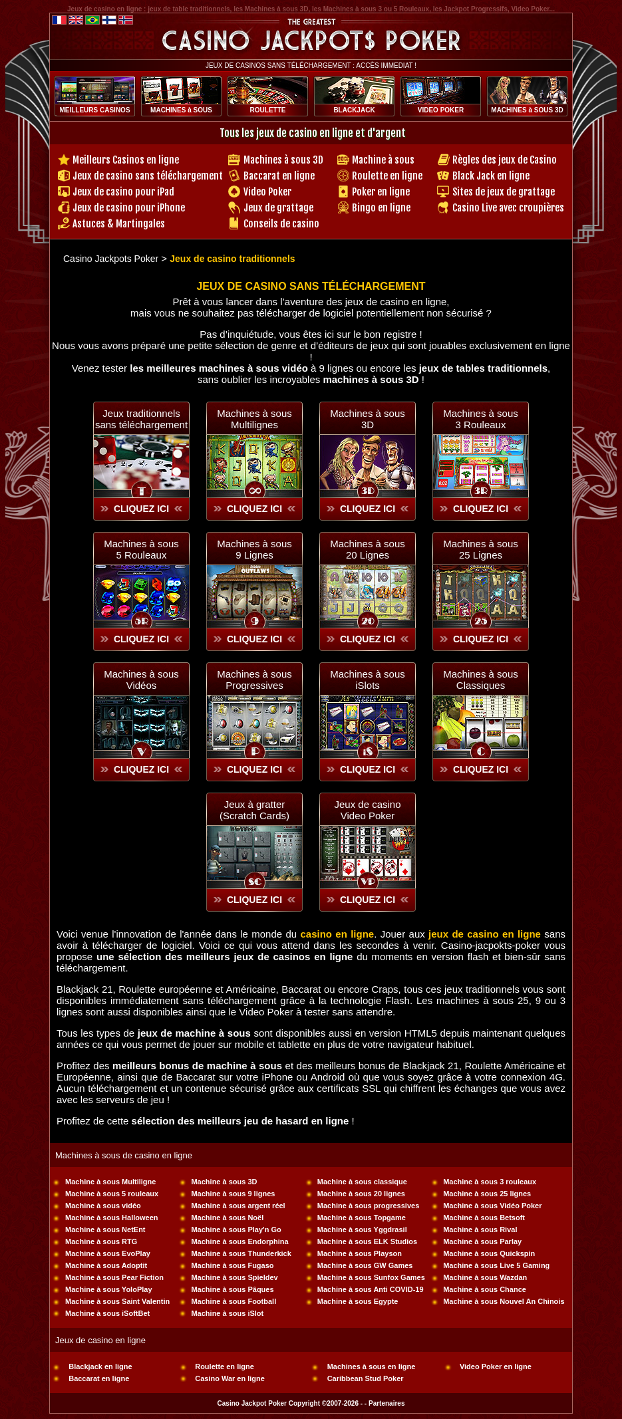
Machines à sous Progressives (254, 679)
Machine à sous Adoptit (106, 1265)
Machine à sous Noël (227, 1218)
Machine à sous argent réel (238, 1206)
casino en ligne (337, 934)
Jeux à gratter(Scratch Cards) (254, 810)
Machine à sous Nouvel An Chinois (503, 1301)
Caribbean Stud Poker (365, 1378)
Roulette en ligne (387, 176)
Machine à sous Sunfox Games (371, 1277)
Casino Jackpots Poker (110, 258)
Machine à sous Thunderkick (241, 1253)
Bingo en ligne (381, 207)
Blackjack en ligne (100, 1366)
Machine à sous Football (233, 1301)
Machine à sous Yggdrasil (362, 1229)
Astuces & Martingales (119, 223)
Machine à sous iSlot (227, 1313)
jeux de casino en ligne (484, 934)
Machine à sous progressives (368, 1206)
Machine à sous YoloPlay (108, 1289)
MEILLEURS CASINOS (94, 110)
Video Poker (267, 192)
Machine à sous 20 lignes (361, 1194)
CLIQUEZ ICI (141, 508)
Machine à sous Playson (359, 1253)
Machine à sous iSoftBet (107, 1313)
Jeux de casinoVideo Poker (367, 810)
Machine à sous (383, 160)
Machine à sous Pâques (232, 1289)
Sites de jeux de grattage (503, 192)
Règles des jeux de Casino (504, 160)
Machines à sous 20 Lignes (367, 549)
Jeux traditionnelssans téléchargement (141, 419)
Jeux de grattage (278, 207)
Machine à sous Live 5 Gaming (496, 1265)
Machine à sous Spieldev (234, 1277)
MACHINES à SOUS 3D (527, 110)
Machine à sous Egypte (357, 1301)
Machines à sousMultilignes (254, 419)
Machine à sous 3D (224, 1182)
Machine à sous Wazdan (485, 1277)
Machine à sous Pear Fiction (114, 1277)
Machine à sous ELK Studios (367, 1241)
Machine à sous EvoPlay (107, 1253)
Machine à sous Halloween (111, 1218)
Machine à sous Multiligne (110, 1182)
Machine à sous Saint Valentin (117, 1301)
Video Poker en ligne (496, 1366)
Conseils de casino (281, 223)
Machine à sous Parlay (482, 1241)
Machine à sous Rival (480, 1229)
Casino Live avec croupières (508, 207)
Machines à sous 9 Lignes (254, 549)
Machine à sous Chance (484, 1289)
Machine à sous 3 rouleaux (489, 1182)
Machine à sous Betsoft (484, 1218)
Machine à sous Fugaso (232, 1265)
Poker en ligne (381, 192)
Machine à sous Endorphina (239, 1241)
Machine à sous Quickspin (489, 1253)
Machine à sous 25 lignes (487, 1194)
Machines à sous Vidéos (141, 679)
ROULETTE (268, 110)
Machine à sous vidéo (103, 1206)
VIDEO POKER (441, 110)
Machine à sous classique (362, 1182)
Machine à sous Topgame (361, 1218)
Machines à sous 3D (283, 160)
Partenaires (386, 1403)
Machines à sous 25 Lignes (480, 549)
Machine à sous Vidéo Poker (492, 1206)
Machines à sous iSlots (367, 679)
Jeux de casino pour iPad (123, 192)
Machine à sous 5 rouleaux (111, 1194)
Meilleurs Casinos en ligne (126, 160)
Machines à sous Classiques (480, 679)
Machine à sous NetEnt (105, 1229)
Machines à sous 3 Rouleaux (480, 419)
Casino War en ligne (230, 1378)
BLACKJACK (354, 110)
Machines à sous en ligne (371, 1366)
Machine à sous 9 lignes (233, 1194)
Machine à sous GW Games (365, 1265)
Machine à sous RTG (101, 1241)
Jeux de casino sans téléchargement (148, 176)
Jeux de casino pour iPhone (129, 207)
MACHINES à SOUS (181, 110)
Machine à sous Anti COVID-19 (370, 1289)
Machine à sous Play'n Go (236, 1229)
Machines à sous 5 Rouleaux (141, 549)
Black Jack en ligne (491, 176)
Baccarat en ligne (279, 176)
